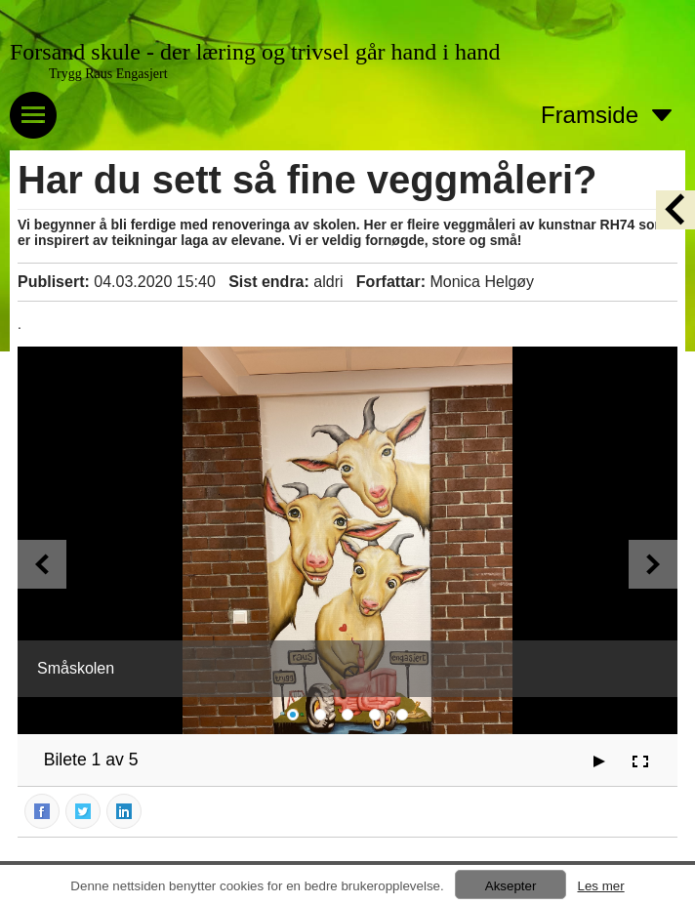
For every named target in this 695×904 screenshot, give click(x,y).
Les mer (600, 886)
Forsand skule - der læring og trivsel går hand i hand (255, 51)
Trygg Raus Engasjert (108, 73)
